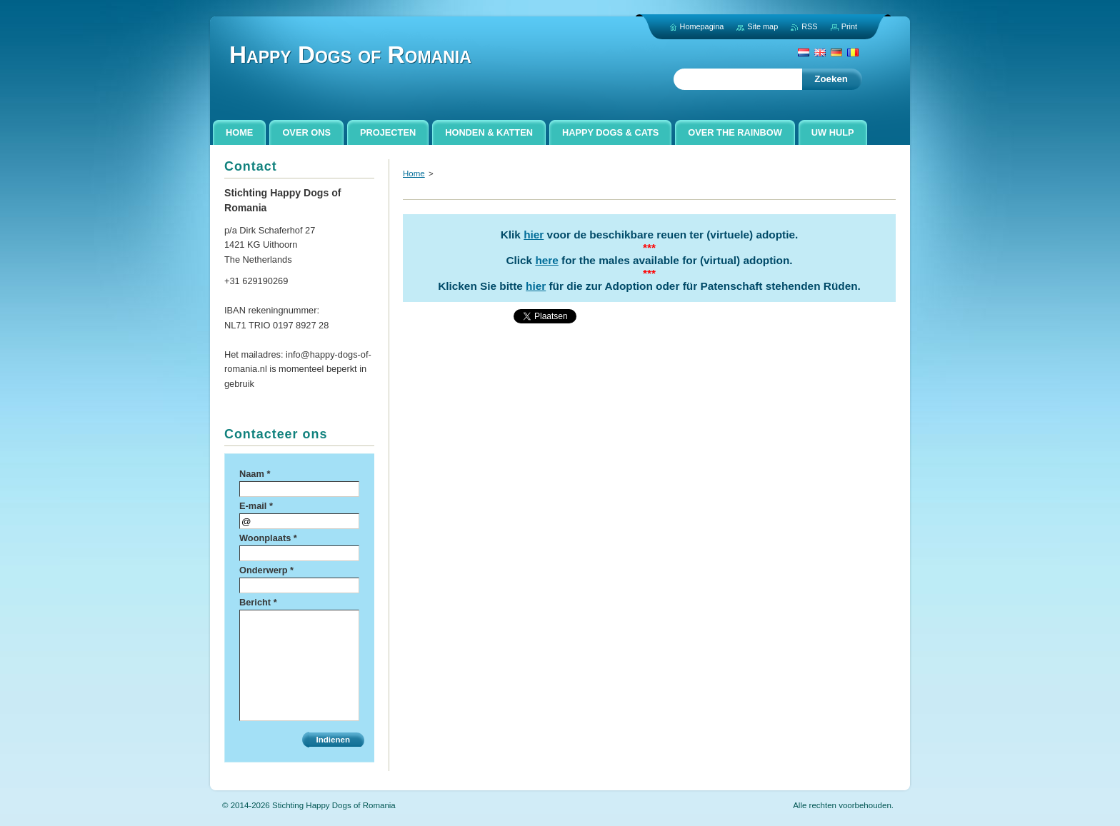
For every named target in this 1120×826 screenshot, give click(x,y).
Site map (762, 26)
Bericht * (258, 602)
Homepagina (702, 26)
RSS (809, 26)
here (546, 260)
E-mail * (256, 505)
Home (414, 173)
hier (534, 234)
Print (849, 26)
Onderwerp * (266, 570)
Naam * (254, 473)
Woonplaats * (268, 538)
